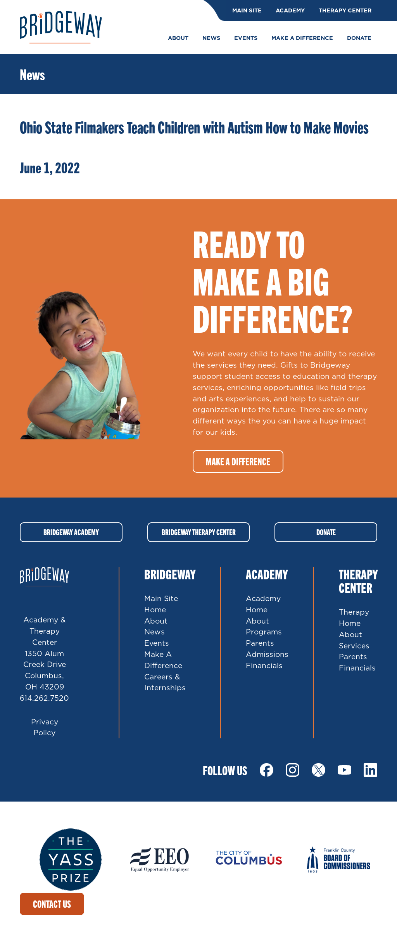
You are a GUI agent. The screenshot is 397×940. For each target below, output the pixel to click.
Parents (260, 643)
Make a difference (238, 461)
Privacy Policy (44, 727)
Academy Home (263, 604)
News (154, 631)
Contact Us (52, 904)
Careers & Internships (165, 682)
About (155, 620)
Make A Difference (163, 659)
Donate (326, 532)
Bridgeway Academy (71, 532)
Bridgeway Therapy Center (199, 532)
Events (156, 643)
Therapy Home (354, 617)
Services (354, 645)
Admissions (267, 654)
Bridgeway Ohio (61, 27)
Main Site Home (161, 604)
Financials (264, 665)
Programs (264, 631)
